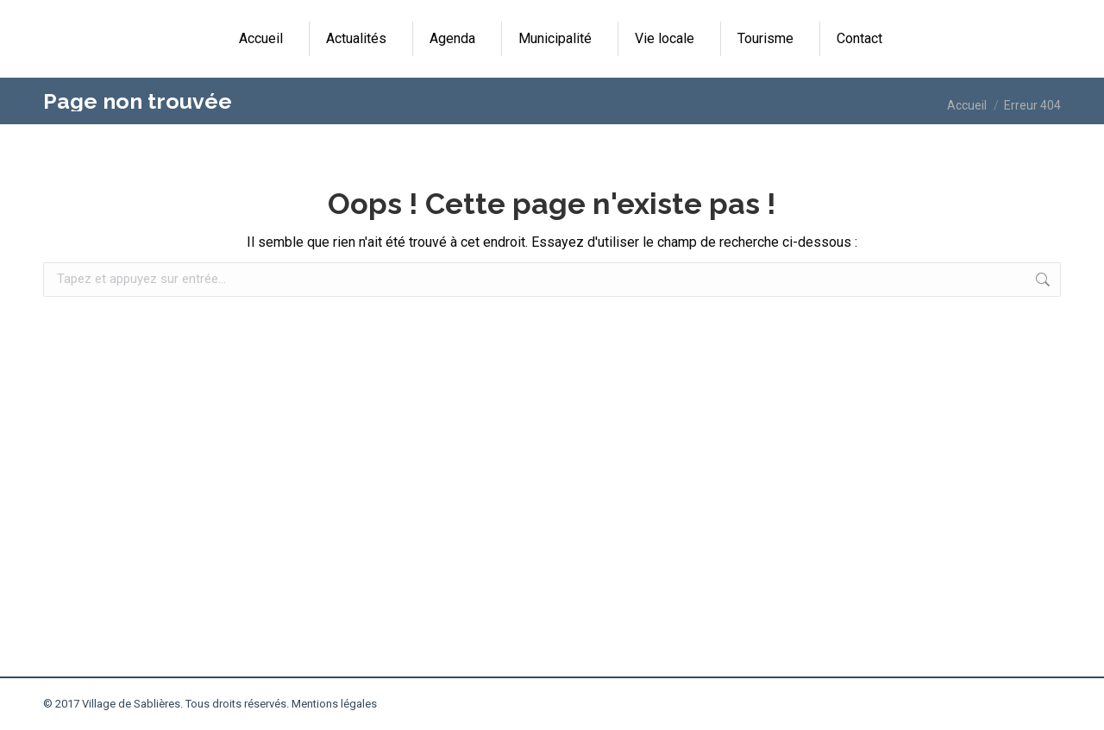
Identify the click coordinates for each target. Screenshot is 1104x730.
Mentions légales (334, 703)
